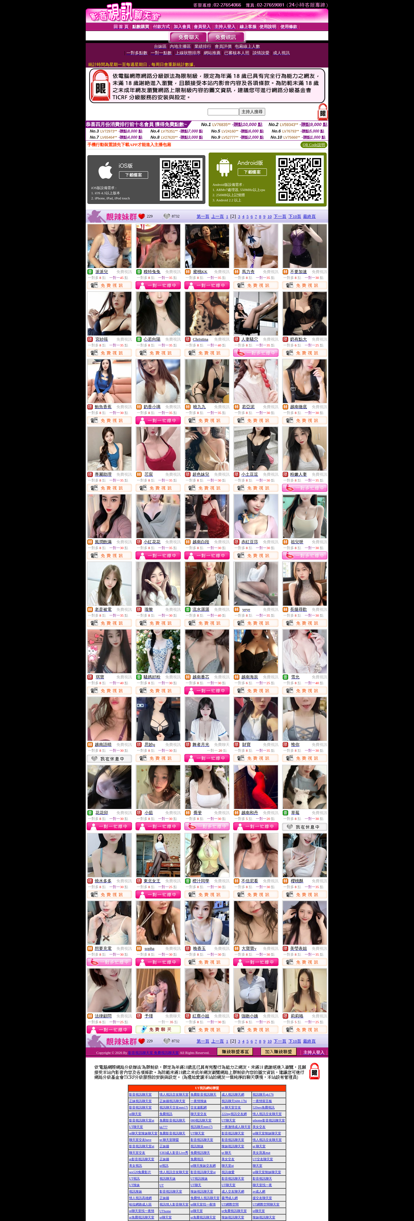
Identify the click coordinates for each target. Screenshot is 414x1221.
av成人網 (259, 1191)
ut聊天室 (135, 1114)
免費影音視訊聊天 (203, 1094)
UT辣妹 (134, 1185)
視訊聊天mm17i (201, 1127)
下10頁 (295, 216)
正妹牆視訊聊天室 (172, 1101)
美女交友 (259, 1127)
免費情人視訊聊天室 (205, 1198)
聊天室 (257, 1165)
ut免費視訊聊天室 (234, 1211)
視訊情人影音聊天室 (174, 1204)
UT (161, 1185)
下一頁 (280, 216)
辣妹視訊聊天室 (233, 1146)
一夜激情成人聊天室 (236, 1127)
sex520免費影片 (140, 1172)
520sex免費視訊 (264, 1107)
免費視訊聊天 (200, 1152)
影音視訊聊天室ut (141, 1120)
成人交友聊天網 (233, 1191)
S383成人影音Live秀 (173, 1152)
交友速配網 (199, 1107)
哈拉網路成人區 (140, 1204)
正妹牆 (164, 1146)
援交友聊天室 (262, 1198)
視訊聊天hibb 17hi (234, 1101)
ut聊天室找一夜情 (203, 1204)
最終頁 (309, 216)
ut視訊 (164, 1165)
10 (269, 216)
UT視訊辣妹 (199, 1178)
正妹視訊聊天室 (140, 1101)
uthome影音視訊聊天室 (269, 1120)
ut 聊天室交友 (231, 1107)
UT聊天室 (228, 1120)
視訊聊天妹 (167, 1178)
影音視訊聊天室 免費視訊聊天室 (153, 1053)
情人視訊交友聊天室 (174, 1094)
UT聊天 (196, 1185)
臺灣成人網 (230, 1198)
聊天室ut (228, 1165)
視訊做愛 (228, 1172)
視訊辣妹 (197, 1146)
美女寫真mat (261, 1152)
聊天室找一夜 (262, 1185)
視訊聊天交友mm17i (173, 1107)
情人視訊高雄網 (140, 1198)
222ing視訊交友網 (234, 1114)
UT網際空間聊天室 (266, 1204)
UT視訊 (134, 1178)
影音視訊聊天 (262, 1178)
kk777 (163, 1127)
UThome (165, 1211)
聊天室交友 (199, 1114)
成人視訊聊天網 (233, 1094)
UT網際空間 (230, 1204)
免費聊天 (222, 744)
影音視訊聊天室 (140, 1094)
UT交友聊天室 (263, 1159)
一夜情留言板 (262, 1101)
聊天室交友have (140, 1139)
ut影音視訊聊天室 (141, 1159)
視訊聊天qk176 (263, 1094)
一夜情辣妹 (199, 1101)
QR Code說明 (314, 145)
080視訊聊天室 (201, 1120)
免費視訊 (124, 272)
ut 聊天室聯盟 (169, 1139)
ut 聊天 (226, 1152)
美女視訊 (135, 1165)
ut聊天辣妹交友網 (203, 1165)
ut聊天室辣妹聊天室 (143, 1133)
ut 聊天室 (259, 1146)
